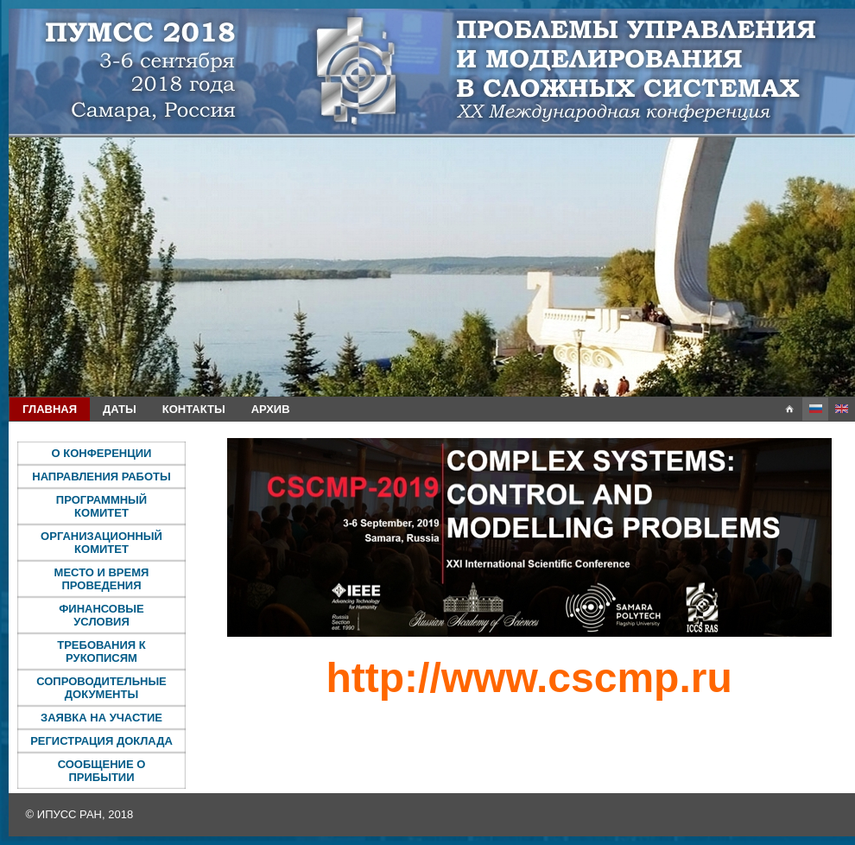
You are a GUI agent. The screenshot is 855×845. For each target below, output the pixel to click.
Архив (270, 409)
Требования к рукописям (101, 651)
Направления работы (101, 476)
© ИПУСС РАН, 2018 (80, 814)
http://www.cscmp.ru (529, 678)
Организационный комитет (101, 543)
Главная (49, 409)
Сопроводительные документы (101, 688)
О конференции (102, 453)
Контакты (193, 409)
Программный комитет (101, 506)
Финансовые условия (101, 615)
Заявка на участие (101, 717)
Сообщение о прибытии (102, 771)
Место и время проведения (101, 579)
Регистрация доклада (101, 740)
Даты (119, 409)
